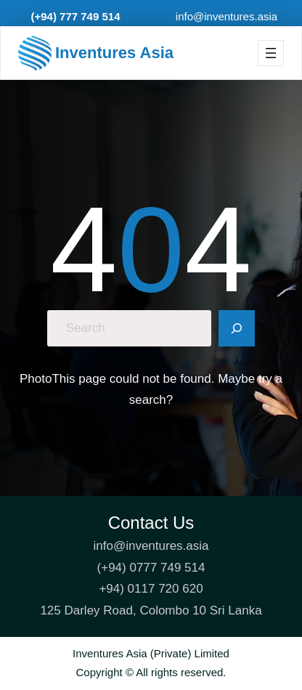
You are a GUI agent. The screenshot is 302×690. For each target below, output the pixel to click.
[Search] (237, 328)
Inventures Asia (114, 53)
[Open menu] (271, 53)
